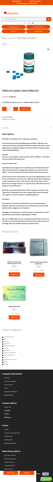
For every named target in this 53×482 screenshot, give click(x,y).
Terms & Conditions (10, 381)
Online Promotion (9, 465)
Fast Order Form (38, 27)
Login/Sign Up (16, 1)
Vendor (6, 429)
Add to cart (25, 109)
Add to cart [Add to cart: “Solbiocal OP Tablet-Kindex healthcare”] (38, 275)
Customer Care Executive (12, 433)
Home (5, 38)
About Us (7, 378)
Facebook (7, 410)
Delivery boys (8, 436)
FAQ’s (6, 388)
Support (13, 31)
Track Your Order (35, 1)
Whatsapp (7, 417)
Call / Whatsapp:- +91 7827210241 (26, 3)
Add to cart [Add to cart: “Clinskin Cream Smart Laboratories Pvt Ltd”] (14, 274)
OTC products (12, 38)
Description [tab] (5, 128)
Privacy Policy (8, 385)
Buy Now (26, 473)
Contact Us (7, 407)
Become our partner (10, 459)
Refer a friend (8, 469)
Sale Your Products (10, 455)
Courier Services (9, 462)
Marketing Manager (10, 443)
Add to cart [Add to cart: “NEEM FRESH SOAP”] (14, 317)
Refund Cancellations (10, 391)
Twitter (6, 414)
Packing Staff (8, 440)
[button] (48, 49)
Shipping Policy (9, 395)
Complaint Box (38, 31)
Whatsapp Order (14, 27)
